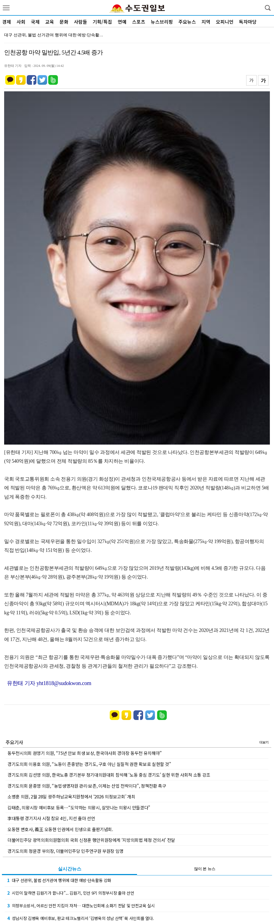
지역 (206, 21)
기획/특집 (102, 21)
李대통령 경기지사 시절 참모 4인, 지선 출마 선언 (51, 818)
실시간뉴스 (69, 869)
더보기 (263, 742)
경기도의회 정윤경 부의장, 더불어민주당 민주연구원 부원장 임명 (65, 851)
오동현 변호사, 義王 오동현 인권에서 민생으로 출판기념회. (60, 829)
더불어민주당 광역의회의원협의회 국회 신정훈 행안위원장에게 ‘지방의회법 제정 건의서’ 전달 (91, 840)
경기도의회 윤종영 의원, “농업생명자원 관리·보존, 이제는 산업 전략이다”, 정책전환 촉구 (86, 785)
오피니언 (224, 21)
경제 (6, 21)
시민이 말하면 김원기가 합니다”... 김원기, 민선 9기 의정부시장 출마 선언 (70, 892)
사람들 (80, 21)
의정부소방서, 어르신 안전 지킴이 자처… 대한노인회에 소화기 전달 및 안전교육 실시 (81, 905)
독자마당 (248, 21)
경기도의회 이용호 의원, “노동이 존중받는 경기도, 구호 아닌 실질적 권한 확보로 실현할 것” (89, 764)
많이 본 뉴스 (204, 869)
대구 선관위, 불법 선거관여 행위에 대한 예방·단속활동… (56, 35)
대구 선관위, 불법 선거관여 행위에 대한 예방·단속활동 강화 (59, 880)
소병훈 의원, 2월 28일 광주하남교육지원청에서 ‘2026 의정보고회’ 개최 (71, 796)
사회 (21, 21)
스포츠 (138, 21)
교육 (49, 21)
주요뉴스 (187, 21)
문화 (64, 21)
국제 (35, 21)
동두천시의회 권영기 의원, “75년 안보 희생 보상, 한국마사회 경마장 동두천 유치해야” (84, 753)
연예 (122, 21)
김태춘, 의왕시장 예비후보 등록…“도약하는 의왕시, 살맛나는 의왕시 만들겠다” (78, 807)
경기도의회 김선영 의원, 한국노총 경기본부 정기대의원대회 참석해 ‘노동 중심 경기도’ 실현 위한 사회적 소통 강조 (108, 774)
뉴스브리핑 (162, 21)
